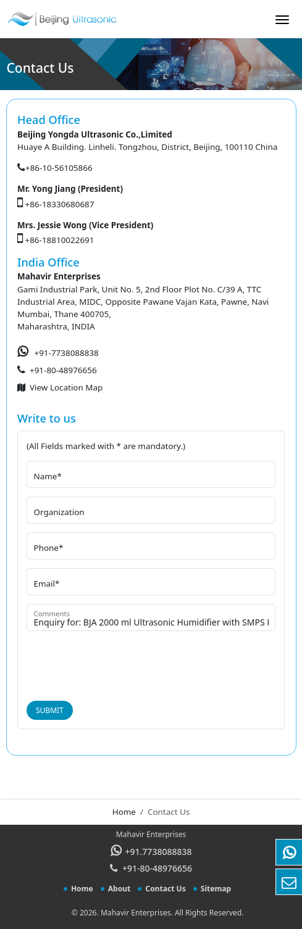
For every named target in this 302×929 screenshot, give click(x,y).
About (119, 888)
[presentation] (120, 664)
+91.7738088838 (158, 851)
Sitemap (216, 888)
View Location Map (66, 387)
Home (124, 811)
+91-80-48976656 (63, 370)
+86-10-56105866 (59, 167)
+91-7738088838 (67, 352)
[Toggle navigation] (282, 23)
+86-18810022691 (59, 240)
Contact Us (165, 888)
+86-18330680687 (59, 204)
